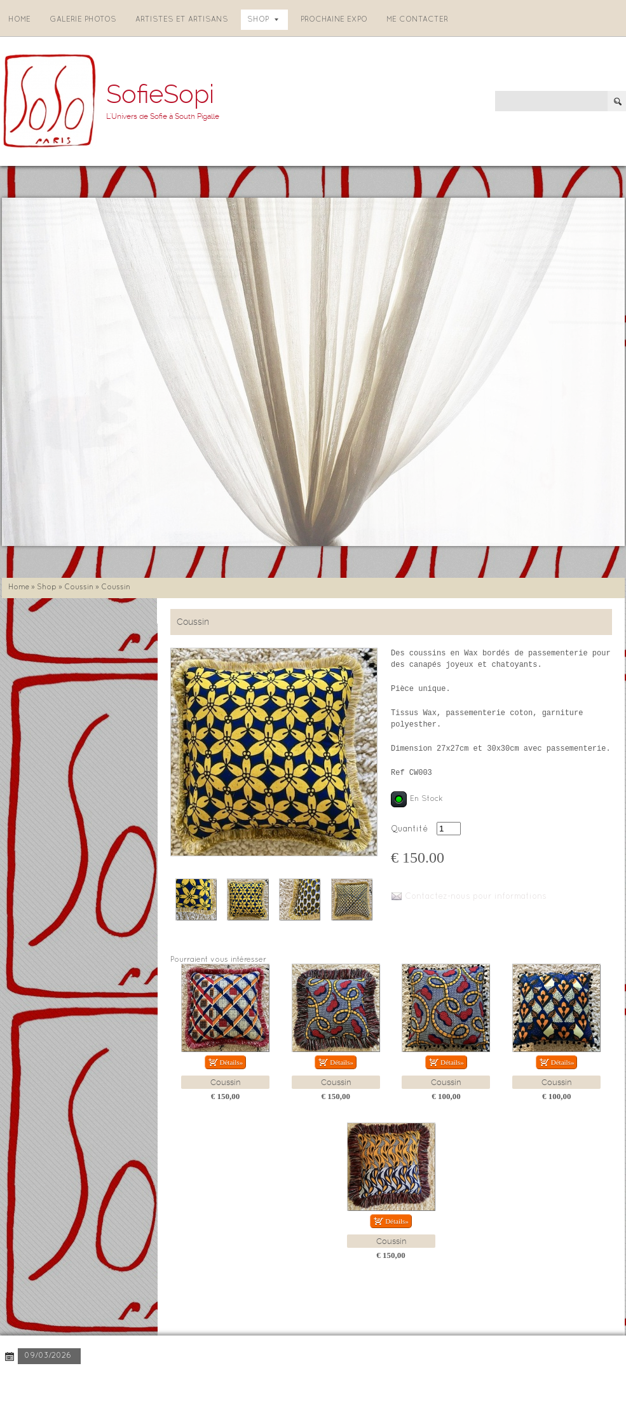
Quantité (409, 829)
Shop (262, 20)
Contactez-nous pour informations (476, 897)
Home (19, 20)
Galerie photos (83, 20)
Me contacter (417, 20)
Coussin (78, 587)
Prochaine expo (334, 20)
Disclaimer (175, 1381)
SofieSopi (160, 94)
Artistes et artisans (181, 20)
